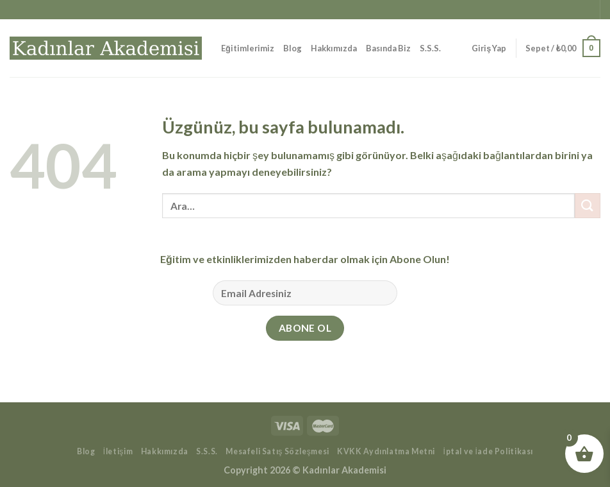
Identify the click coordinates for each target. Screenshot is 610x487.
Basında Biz (388, 48)
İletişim (118, 451)
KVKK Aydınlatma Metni (386, 451)
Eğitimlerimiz (247, 48)
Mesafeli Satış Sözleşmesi (277, 451)
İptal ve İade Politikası (488, 451)
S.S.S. (430, 48)
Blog (292, 48)
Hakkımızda (334, 48)
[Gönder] (587, 205)
